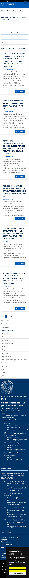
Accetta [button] (17, 568)
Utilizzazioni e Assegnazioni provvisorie (14, 359)
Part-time (5, 353)
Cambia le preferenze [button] (17, 573)
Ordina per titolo (14, 33)
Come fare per (5, 363)
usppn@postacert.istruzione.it (16, 502)
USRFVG (9, 4)
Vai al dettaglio (20, 91)
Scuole (3, 369)
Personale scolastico (7, 324)
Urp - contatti (5, 551)
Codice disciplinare (7, 544)
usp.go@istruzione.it (18, 483)
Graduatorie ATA (7, 337)
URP (2, 376)
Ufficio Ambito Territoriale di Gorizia (15, 481)
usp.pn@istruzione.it (18, 498)
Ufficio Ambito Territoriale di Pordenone (13, 494)
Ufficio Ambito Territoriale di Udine (15, 508)
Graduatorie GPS (7, 343)
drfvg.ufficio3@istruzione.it (15, 459)
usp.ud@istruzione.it (18, 510)
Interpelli (4, 366)
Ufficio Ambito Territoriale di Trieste (15, 520)
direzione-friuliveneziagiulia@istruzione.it (17, 426)
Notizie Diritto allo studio (13, 48)
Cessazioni (5, 327)
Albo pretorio (5, 540)
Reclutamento (6, 356)
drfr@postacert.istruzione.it (19, 430)
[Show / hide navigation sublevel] (27, 323)
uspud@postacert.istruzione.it (16, 514)
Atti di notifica (5, 542)
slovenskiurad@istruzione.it (16, 449)
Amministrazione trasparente (10, 537)
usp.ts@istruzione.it (18, 522)
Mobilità (4, 346)
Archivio (3, 557)
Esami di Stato (6, 333)
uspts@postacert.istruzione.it (16, 527)
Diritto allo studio (8, 330)
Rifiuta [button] (17, 570)
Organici (4, 350)
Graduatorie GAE (7, 340)
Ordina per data (14, 38)
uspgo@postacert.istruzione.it (16, 488)
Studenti (3, 372)
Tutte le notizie (5, 320)
